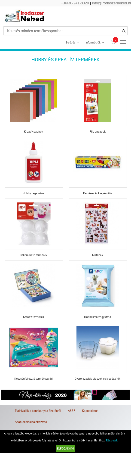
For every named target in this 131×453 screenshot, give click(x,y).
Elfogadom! (65, 448)
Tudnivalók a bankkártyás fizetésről (38, 411)
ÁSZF (71, 411)
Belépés (70, 42)
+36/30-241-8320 (75, 3)
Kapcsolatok (90, 411)
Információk (93, 42)
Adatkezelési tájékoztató (31, 422)
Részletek (112, 440)
